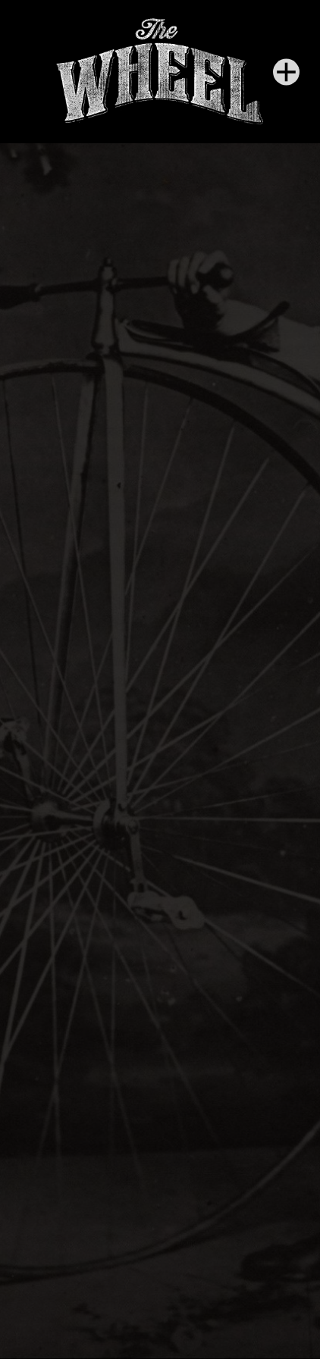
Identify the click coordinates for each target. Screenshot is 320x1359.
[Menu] (286, 71)
